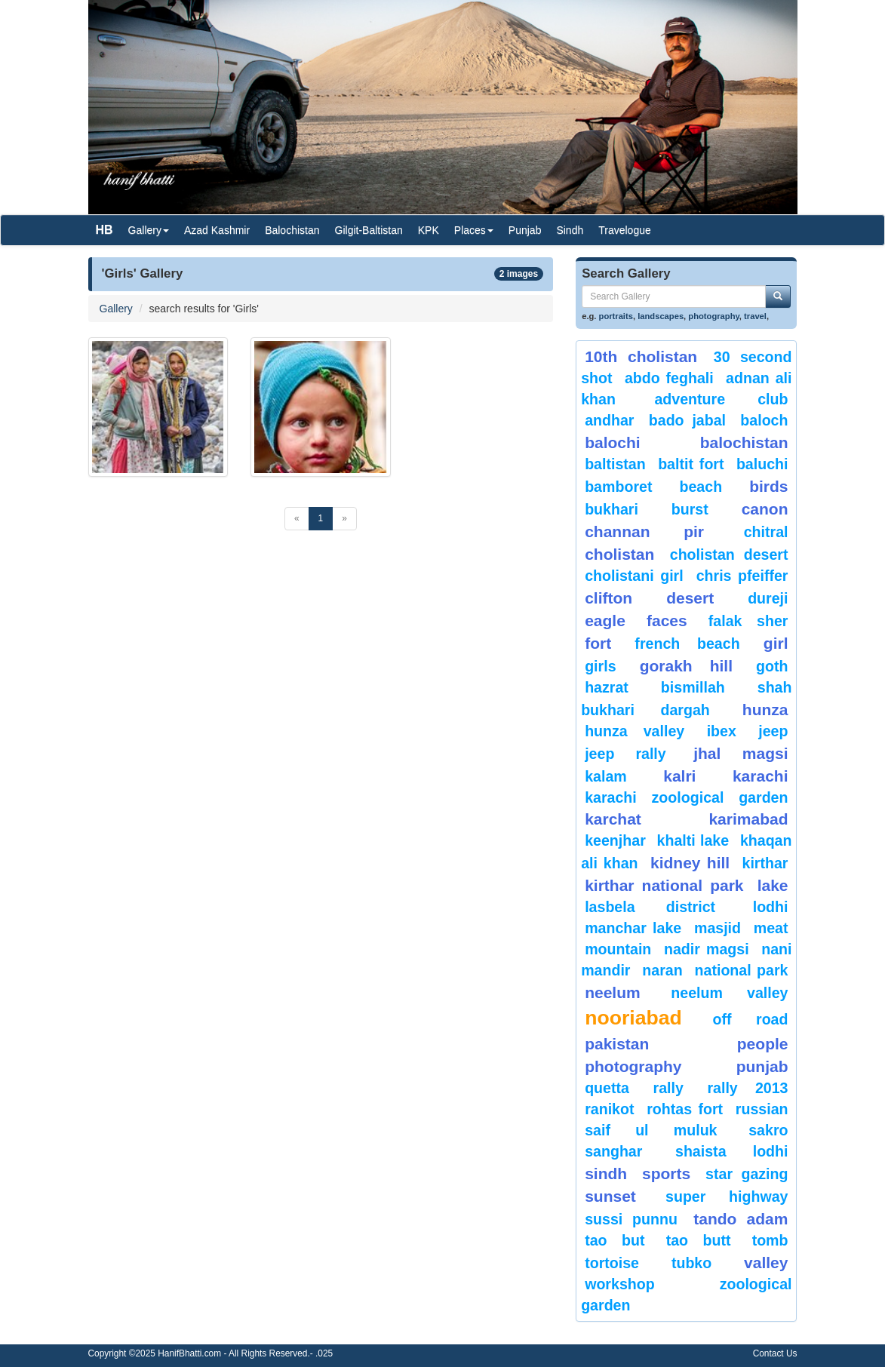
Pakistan (617, 1043)
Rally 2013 (747, 1088)
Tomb (770, 1240)
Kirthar (765, 863)
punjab (762, 1066)
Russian (762, 1109)
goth (772, 666)
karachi (760, 776)
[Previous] (296, 518)
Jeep (773, 731)
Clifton (608, 598)
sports (666, 1173)
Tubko (691, 1263)
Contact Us (775, 1353)
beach (700, 486)
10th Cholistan (641, 356)
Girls (600, 666)
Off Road (750, 1019)
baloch (764, 420)
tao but (614, 1240)
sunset (610, 1196)
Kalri (679, 776)
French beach (687, 643)
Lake (772, 885)
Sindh (569, 230)
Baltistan (615, 464)
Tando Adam (740, 1218)
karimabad (748, 819)
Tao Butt (698, 1240)
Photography (633, 1066)
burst (689, 509)
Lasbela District (650, 907)
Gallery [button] (148, 230)
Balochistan (292, 230)
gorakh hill (686, 665)
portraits (616, 316)
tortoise (612, 1263)
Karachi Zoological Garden (686, 797)
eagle (605, 620)
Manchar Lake (633, 928)
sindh (606, 1173)
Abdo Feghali (669, 378)
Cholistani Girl (634, 575)
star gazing (746, 1174)
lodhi (770, 907)
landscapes (661, 316)
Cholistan (619, 554)
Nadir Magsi (706, 949)
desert (690, 598)
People (762, 1043)
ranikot (609, 1109)
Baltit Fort (691, 464)
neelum (613, 992)
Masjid (717, 928)
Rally (668, 1088)
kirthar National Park (664, 885)
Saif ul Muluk (651, 1130)
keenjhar (615, 840)
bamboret (618, 486)
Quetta (607, 1088)
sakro (768, 1130)
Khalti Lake (693, 840)
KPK (428, 230)
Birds (768, 486)
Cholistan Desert (729, 554)
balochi (613, 442)
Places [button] (473, 230)
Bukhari (611, 509)
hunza (765, 709)
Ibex (721, 731)
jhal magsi (740, 753)
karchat (613, 819)
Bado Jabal (687, 420)
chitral (766, 532)
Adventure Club (721, 399)
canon (765, 509)
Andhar (609, 420)
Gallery (116, 309)
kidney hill (690, 862)
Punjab (525, 230)
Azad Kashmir (217, 230)
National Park (741, 970)
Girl (776, 643)
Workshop (620, 1284)
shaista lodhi (731, 1151)
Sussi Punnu (631, 1219)
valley (766, 1262)
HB (104, 229)
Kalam (606, 776)
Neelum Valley (729, 993)
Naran (662, 970)
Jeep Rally (625, 753)
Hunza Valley (634, 731)
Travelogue (624, 230)
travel (755, 316)
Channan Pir (644, 531)
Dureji (768, 598)
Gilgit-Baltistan (369, 230)
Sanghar (613, 1151)
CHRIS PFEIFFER (742, 575)
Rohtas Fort (685, 1109)
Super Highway (726, 1196)
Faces (667, 620)
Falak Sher (748, 621)
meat (771, 928)
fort (598, 643)
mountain (618, 949)
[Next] (344, 518)
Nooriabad (633, 1017)
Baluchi (762, 464)
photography (713, 316)
